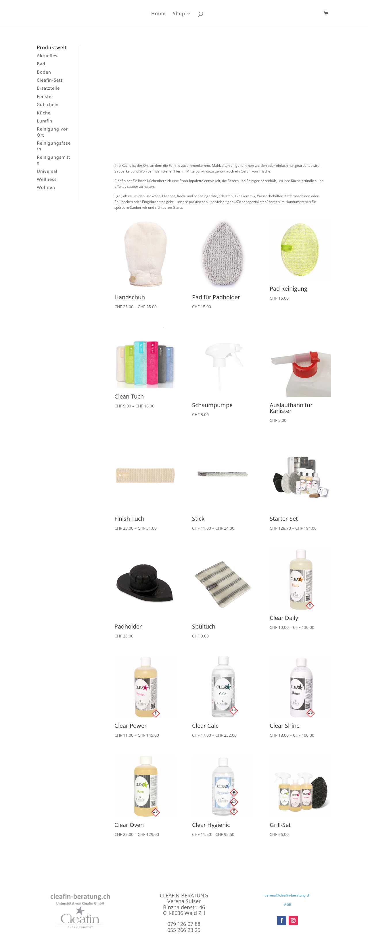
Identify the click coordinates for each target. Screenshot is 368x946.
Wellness (47, 179)
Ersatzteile (48, 88)
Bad (41, 64)
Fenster (45, 97)
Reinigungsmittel (53, 160)
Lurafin (44, 121)
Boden (44, 72)
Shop (179, 14)
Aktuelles (47, 56)
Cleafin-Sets (50, 80)
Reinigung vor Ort (52, 132)
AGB (287, 904)
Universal (47, 171)
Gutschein (48, 105)
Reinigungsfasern (54, 146)
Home (158, 14)
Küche (44, 113)
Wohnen (46, 188)
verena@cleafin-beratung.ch (287, 895)
